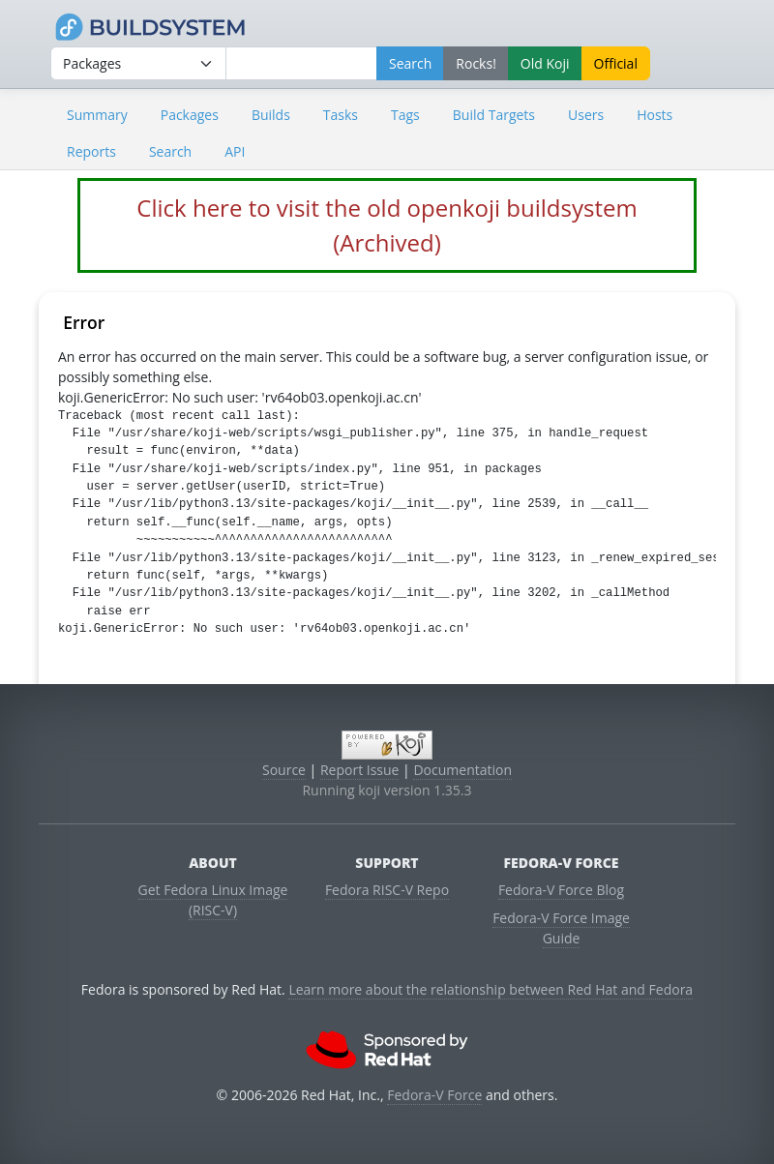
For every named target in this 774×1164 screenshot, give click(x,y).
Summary (97, 114)
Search (170, 151)
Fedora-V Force (434, 1095)
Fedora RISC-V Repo (387, 889)
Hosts (654, 114)
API (234, 151)
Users (586, 114)
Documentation (462, 770)
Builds (271, 114)
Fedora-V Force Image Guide (561, 928)
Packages (190, 114)
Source (284, 770)
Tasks (340, 114)
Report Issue (360, 770)
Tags (405, 114)
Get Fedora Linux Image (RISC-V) (213, 899)
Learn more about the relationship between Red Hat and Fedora (490, 989)
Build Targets (494, 114)
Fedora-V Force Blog (561, 889)
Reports (91, 151)
